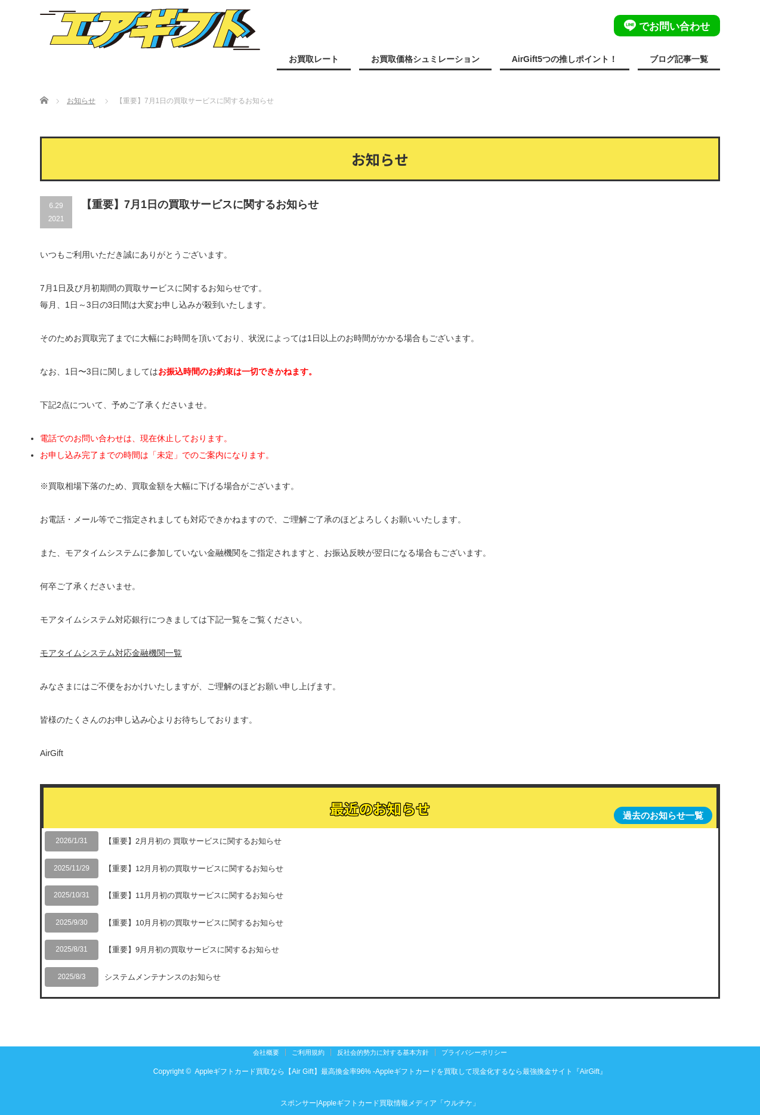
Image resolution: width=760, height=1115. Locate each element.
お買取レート (314, 59)
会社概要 (266, 1052)
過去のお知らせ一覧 (663, 815)
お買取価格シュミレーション (425, 59)
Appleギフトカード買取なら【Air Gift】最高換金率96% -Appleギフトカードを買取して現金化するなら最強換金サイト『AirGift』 (400, 1071)
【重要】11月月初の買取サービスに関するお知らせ (193, 895)
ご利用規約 (308, 1052)
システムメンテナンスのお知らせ (162, 976)
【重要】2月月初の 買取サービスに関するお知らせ (193, 841)
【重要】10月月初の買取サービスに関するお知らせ (193, 922)
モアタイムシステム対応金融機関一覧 (111, 653)
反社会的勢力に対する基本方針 (383, 1052)
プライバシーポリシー (474, 1052)
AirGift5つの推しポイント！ (564, 59)
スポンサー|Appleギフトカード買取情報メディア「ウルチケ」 (380, 1103)
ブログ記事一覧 (679, 59)
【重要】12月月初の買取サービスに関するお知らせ (193, 868)
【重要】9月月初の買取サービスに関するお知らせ (191, 949)
